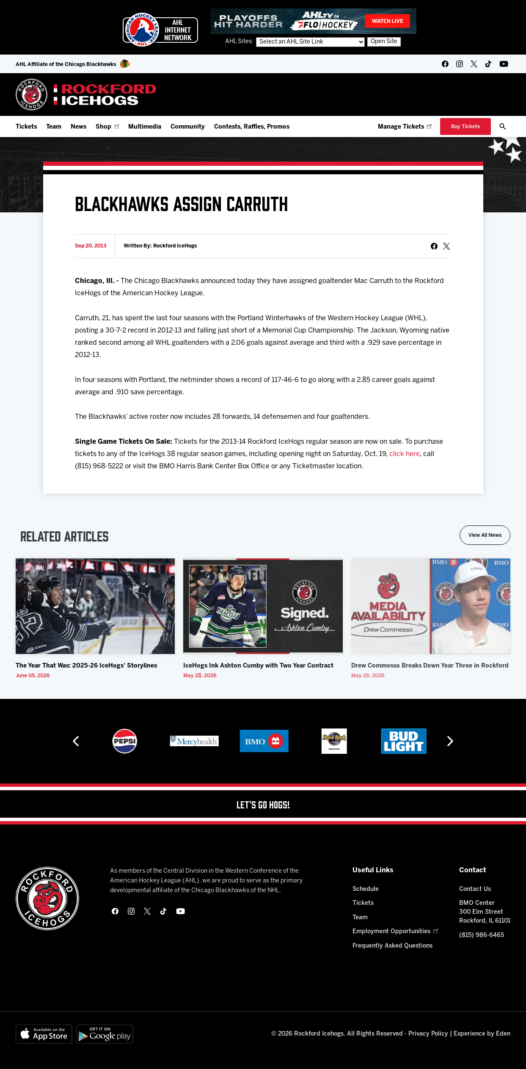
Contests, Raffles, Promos (251, 127)
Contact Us (475, 889)
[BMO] (332, 741)
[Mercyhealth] (263, 741)
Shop (107, 127)
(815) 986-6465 (481, 935)
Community (188, 127)
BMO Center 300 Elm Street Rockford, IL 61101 (484, 912)
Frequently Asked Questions (392, 946)
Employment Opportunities (395, 931)
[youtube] (504, 64)
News (78, 127)
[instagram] (459, 64)
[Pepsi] (193, 741)
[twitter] (474, 64)
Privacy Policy (428, 1034)
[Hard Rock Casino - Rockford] (403, 741)
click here (404, 454)
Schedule (366, 889)
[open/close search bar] (502, 126)
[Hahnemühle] (123, 741)
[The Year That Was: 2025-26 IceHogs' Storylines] (95, 606)
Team (53, 127)
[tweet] (446, 246)
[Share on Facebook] (434, 246)
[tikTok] (488, 64)
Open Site (384, 41)
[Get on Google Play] (105, 1034)
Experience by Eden (482, 1034)
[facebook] (445, 64)
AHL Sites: (240, 41)
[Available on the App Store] (44, 1034)
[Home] (86, 94)
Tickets (26, 127)
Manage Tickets (405, 127)
